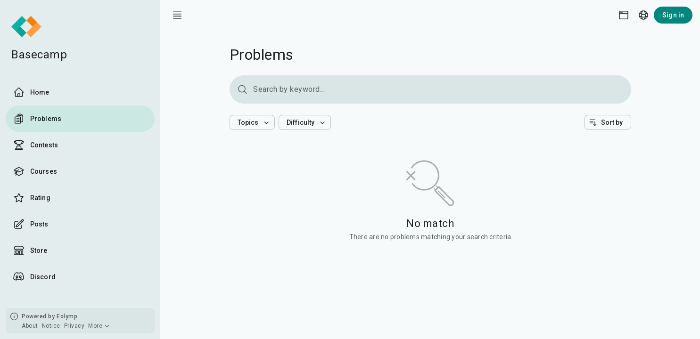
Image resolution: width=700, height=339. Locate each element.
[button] (252, 122)
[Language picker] (643, 15)
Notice (51, 326)
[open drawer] (177, 15)
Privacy (74, 326)
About (30, 326)
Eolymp (67, 316)
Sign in (673, 15)
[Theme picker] (623, 15)
